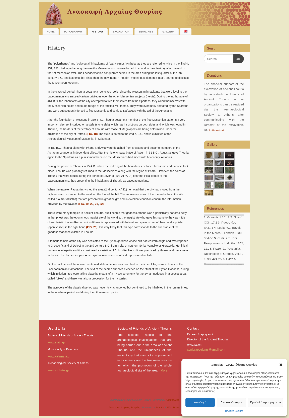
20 (91, 203)
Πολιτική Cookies (234, 411)
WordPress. (173, 407)
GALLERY (168, 31)
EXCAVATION (121, 31)
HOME (51, 31)
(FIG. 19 (83, 203)
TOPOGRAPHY (73, 31)
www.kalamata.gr (59, 356)
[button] (281, 365)
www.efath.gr (56, 342)
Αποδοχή (200, 402)
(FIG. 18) (92, 134)
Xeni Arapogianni (216, 130)
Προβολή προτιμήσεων (265, 402)
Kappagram (172, 400)
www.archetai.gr (58, 370)
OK (237, 59)
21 (96, 203)
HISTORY (98, 31)
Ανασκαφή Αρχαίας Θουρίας (124, 407)
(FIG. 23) (91, 227)
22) (102, 203)
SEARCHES (145, 31)
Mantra (160, 407)
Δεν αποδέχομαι (231, 402)
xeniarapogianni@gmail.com (206, 349)
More (164, 370)
